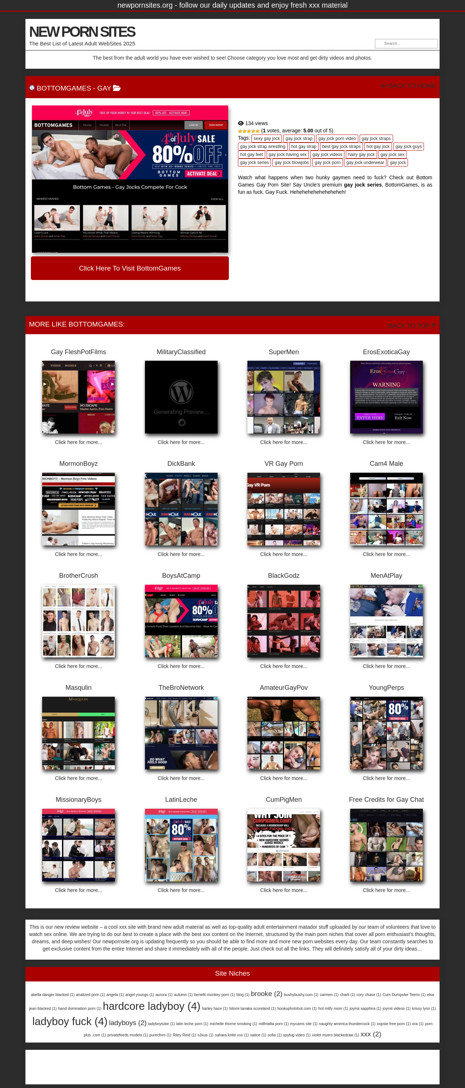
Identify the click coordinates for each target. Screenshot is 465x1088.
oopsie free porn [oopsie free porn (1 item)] (394, 1023)
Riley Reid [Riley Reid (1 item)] (184, 1035)
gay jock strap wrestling (263, 146)
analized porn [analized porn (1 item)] (90, 994)
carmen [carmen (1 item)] (329, 994)
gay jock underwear (365, 162)
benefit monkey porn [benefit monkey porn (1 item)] (214, 994)
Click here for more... (78, 442)
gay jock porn (327, 162)
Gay (104, 88)
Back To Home (409, 86)
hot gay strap (303, 146)
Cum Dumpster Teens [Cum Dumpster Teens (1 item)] (404, 994)
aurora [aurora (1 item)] (164, 994)
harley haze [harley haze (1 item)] (215, 1008)
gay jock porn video (337, 138)
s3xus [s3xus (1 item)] (206, 1035)
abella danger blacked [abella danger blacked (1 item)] (52, 994)
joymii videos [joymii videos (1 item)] (397, 1008)
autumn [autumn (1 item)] (183, 994)
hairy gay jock (361, 154)
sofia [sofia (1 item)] (275, 1035)
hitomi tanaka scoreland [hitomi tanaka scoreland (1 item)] (252, 1008)
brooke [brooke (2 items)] (267, 993)
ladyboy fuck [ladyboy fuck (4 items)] (70, 1021)
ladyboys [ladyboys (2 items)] (128, 1023)
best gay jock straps (341, 146)
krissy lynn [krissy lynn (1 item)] (424, 1008)
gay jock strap (299, 138)
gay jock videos (327, 154)
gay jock (398, 162)
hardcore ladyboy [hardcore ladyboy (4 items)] (152, 1006)
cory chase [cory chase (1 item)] (368, 994)
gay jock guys (409, 146)
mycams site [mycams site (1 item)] (304, 1023)
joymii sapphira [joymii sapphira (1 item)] (365, 1008)
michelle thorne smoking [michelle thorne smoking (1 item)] (233, 1023)
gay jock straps (376, 138)
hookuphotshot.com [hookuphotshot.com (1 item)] (297, 1008)
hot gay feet (251, 154)
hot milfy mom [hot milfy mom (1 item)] (333, 1008)
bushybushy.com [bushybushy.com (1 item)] (301, 994)
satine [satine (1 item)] (258, 1035)
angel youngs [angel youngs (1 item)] (139, 994)
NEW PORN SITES (82, 32)
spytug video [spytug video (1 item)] (297, 1035)
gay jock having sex (288, 154)
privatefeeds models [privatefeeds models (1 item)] (128, 1035)
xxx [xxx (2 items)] (370, 1034)
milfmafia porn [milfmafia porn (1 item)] (274, 1023)
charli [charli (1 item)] (347, 994)
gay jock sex (392, 154)
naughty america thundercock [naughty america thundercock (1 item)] (347, 1023)
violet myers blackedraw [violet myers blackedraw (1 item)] (335, 1035)
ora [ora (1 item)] (417, 1023)
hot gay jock (378, 146)
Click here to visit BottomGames (130, 268)
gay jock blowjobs (292, 162)
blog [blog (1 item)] (243, 994)
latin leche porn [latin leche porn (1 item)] (192, 1023)
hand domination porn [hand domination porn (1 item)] (79, 1008)
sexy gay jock (267, 138)
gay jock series (254, 162)
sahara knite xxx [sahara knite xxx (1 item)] (232, 1035)
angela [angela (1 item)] (115, 994)
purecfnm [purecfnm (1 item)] (160, 1035)
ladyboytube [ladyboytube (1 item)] (161, 1023)
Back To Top (412, 326)
